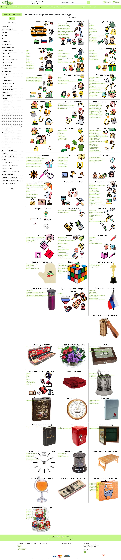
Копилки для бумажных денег (64, 428)
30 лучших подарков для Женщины (34, 78)
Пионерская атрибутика (63, 212)
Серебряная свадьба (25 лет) (96, 114)
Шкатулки (4, 135)
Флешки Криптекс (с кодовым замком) (12, 126)
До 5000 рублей (93, 42)
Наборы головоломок (63, 268)
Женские (60, 77)
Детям (3, 38)
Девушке (28, 56)
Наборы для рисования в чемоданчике (67, 62)
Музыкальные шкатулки (94, 348)
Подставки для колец (94, 147)
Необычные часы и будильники (10, 165)
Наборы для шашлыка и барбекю (33, 347)
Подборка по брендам (7, 89)
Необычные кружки (62, 237)
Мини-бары (60, 241)
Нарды (27, 376)
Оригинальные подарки (8, 47)
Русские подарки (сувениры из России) (12, 120)
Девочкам (60, 52)
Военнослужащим (93, 188)
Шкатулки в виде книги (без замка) (34, 427)
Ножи (90, 213)
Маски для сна (61, 133)
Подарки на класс (62, 55)
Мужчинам (4, 32)
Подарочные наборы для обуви (33, 161)
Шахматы (28, 373)
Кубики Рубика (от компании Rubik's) (66, 264)
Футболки (60, 135)
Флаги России (92, 290)
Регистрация (117, 7)
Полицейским (92, 203)
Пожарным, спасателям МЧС (95, 202)
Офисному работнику (94, 199)
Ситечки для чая (93, 148)
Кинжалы (91, 218)
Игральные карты (30, 381)
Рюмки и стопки (61, 251)
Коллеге (28, 62)
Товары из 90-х (5, 92)
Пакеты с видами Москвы (95, 486)
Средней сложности (62, 271)
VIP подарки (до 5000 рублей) (33, 157)
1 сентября (28, 514)
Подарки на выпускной (31, 512)
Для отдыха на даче (94, 190)
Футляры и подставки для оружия (97, 221)
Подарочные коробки (94, 489)
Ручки (90, 240)
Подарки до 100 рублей (94, 138)
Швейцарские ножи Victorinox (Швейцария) (36, 185)
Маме (27, 50)
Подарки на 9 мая (6, 26)
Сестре (27, 59)
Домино (28, 379)
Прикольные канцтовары (8, 104)
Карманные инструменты (31, 184)
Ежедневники (92, 237)
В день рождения (6, 41)
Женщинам (4, 35)
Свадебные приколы (62, 108)
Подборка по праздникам (8, 183)
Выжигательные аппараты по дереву (66, 58)
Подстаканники (6, 144)
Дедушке (91, 28)
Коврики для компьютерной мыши (97, 141)
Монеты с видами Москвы (64, 37)
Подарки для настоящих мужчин (96, 36)
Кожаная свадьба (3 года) (95, 107)
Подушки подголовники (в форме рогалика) (36, 238)
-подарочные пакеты (94, 490)
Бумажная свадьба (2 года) (95, 105)
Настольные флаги (93, 296)
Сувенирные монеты (93, 144)
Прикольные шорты (62, 139)
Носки (59, 132)
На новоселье (5, 53)
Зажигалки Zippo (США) (94, 400)
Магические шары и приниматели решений (98, 87)
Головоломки (5, 110)
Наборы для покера (30, 382)
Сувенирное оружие (7, 95)
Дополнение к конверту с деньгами (66, 107)
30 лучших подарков (7, 44)
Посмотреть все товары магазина (12, 14)
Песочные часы (29, 458)
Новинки (12, 19)
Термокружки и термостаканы (9, 117)
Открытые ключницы (94, 427)
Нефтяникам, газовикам (94, 197)
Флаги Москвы (92, 292)
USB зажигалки (92, 401)
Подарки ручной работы (8, 83)
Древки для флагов (93, 298)
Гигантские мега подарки (95, 89)
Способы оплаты (21, 549)
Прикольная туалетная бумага (96, 90)
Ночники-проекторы (62, 453)
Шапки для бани (30, 265)
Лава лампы (60, 455)
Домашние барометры (7, 150)
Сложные (60, 273)
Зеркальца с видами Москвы (64, 39)
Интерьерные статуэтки (63, 157)
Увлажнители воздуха (31, 197)
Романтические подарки (63, 80)
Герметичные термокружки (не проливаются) (36, 292)
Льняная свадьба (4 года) (95, 108)
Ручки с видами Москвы (63, 34)
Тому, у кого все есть (62, 83)
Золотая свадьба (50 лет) (95, 117)
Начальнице (29, 61)
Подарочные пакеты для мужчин (96, 483)
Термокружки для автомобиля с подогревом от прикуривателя (40, 295)
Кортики (91, 216)
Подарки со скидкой (31, 515)
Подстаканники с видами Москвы (65, 31)
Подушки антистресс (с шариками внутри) (35, 237)
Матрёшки (60, 293)
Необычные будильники (31, 453)
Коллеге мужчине (93, 31)
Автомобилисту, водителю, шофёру (97, 185)
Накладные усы (92, 86)
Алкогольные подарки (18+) (95, 77)
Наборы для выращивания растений (97, 135)
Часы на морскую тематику (32, 459)
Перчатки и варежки (62, 138)
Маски (90, 84)
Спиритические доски (63, 164)
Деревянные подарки (63, 161)
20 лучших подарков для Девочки (34, 80)
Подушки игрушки (30, 240)
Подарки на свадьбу (7, 56)
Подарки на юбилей (93, 59)
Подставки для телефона (32, 194)
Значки (90, 142)
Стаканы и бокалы (62, 248)
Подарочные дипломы (94, 265)
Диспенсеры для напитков (8, 174)
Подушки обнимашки (31, 241)
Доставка (85, 7)
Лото (27, 378)
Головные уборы (61, 136)
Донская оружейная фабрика (96, 212)
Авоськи (28, 191)
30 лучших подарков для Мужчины (34, 77)
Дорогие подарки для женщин (33, 166)
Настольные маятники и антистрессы (97, 158)
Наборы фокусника (62, 56)
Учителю (91, 184)
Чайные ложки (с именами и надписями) (98, 136)
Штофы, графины (61, 257)
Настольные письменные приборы (34, 163)
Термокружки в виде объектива (33, 293)
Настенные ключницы (7, 162)
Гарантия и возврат (22, 548)
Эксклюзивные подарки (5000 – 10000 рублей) (36, 158)
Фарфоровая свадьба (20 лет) (96, 113)
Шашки (27, 375)
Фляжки (59, 246)
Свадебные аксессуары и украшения (66, 105)
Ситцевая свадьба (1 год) (95, 104)
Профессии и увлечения (8, 86)
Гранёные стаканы (62, 252)
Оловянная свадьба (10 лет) (95, 111)
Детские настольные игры (63, 53)
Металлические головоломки (64, 267)
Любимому (91, 25)
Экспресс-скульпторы (94, 161)
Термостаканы (29, 290)
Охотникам (91, 200)
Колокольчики (61, 163)
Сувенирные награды (7, 114)
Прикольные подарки (7, 50)
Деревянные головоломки (64, 265)
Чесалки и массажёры (94, 150)
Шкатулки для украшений (95, 347)
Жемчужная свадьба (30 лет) (95, 116)
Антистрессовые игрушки (94, 157)
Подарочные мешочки (94, 487)
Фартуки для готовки (62, 130)
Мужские (60, 78)
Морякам (91, 196)
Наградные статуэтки (94, 267)
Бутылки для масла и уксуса (64, 245)
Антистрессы (5, 77)
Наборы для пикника (7, 129)
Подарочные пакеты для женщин (96, 484)
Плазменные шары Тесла (63, 456)
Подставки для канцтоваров (95, 243)
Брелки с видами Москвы (63, 25)
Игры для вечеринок (94, 81)
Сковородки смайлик (62, 243)
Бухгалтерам (92, 187)
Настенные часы (30, 455)
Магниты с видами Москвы (64, 23)
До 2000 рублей (93, 39)
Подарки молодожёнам (63, 104)
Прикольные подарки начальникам (97, 83)
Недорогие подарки (7, 68)
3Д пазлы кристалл (62, 61)
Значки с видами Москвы (63, 36)
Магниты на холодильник (95, 130)
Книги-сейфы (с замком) (8, 156)
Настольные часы (30, 456)
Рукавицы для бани (30, 267)
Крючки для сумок (30, 196)
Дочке (27, 58)
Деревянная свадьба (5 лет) (95, 110)
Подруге (28, 55)
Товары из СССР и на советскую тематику (67, 210)
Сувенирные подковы (63, 160)
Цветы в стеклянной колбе (8, 132)
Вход (112, 7)
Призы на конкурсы (93, 145)
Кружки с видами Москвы (63, 30)
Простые (60, 270)
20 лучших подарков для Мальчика (34, 81)
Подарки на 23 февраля (31, 517)
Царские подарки (93, 95)
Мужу (90, 23)
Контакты (98, 7)
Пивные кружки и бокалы (63, 249)
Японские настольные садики (96, 160)
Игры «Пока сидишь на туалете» (96, 96)
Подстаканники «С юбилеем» (95, 376)
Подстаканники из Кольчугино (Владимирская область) (101, 375)
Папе (90, 26)
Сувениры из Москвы (7, 29)
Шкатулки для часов (93, 350)
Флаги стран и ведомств (8, 123)
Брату (90, 33)
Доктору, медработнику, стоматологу (97, 193)
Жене (27, 52)
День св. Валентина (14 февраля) (33, 509)
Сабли (90, 219)
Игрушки (60, 59)
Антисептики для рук (31, 190)
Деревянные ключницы (94, 428)
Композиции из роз (62, 347)
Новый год (28, 511)
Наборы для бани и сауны (32, 264)
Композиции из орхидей (63, 348)
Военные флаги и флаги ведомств (97, 295)
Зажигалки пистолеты (94, 403)
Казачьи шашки (92, 210)
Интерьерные (5, 74)
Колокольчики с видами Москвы (65, 26)
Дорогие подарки (6, 71)
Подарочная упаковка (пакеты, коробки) (12, 180)
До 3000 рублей (93, 40)
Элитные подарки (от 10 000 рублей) (34, 160)
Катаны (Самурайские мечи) (95, 215)
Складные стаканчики (63, 255)
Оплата (92, 7)
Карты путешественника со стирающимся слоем (68, 81)
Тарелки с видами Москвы (64, 28)
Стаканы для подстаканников (64, 254)
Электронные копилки (63, 427)
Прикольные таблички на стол (96, 92)
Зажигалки (4, 153)
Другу (90, 34)
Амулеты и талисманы (94, 133)
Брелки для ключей (93, 132)
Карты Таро (29, 384)
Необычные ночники (7, 168)
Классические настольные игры (10, 138)
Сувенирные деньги (93, 93)
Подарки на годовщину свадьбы (10, 59)
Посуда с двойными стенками (64, 238)
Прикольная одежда (7, 65)
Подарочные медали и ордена (96, 264)
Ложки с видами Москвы (63, 33)
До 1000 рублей (93, 37)
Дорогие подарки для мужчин (33, 164)
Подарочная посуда (7, 101)
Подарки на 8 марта (30, 519)
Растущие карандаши (94, 241)
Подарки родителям (7, 62)
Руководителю (92, 30)
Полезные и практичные (8, 80)
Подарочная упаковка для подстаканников (99, 378)
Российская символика (63, 295)
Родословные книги (7, 147)
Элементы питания (30, 193)
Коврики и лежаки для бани (32, 268)
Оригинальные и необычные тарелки (66, 240)
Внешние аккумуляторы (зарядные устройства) (36, 187)
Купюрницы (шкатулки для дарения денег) (99, 351)
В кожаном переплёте (31, 400)
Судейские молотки (62, 166)
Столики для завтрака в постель (10, 171)
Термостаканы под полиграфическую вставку (36, 296)
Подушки (4, 98)
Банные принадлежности (8, 107)
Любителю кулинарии (94, 194)
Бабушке (28, 53)
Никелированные (93, 373)
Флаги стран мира (93, 293)
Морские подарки (62, 158)
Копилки (4, 159)
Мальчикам (60, 50)
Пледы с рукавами (6, 141)
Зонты (27, 188)
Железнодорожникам (94, 191)
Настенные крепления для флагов (97, 299)
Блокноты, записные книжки (95, 238)
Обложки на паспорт (94, 139)
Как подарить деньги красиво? (9, 177)
